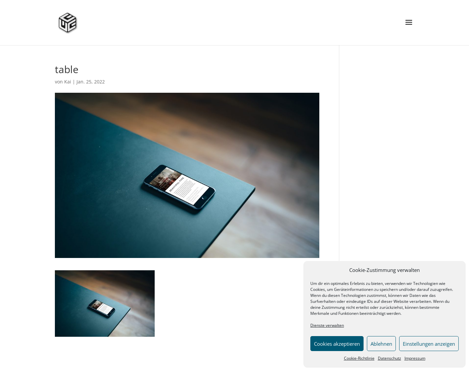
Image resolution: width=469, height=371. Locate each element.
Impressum (414, 358)
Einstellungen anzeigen (429, 343)
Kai (67, 81)
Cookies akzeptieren (337, 343)
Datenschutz (389, 358)
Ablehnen (381, 343)
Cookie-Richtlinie (359, 358)
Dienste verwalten (327, 325)
